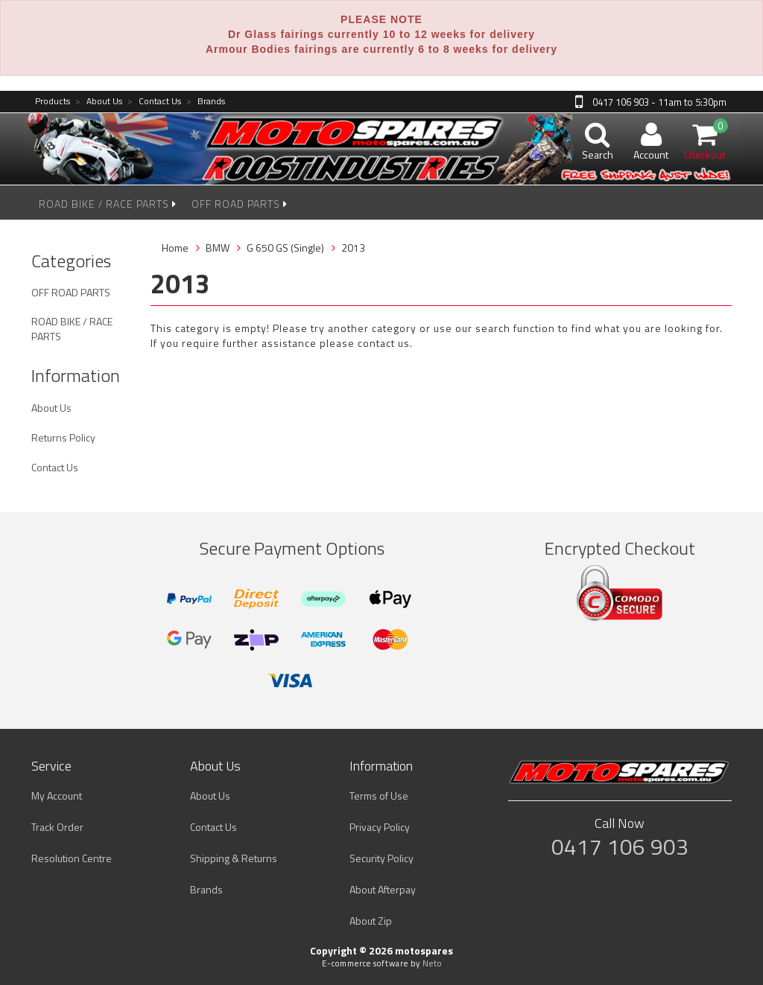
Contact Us (154, 101)
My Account (56, 795)
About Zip (370, 920)
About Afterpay (382, 889)
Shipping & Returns (233, 858)
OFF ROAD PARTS (239, 203)
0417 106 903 (619, 846)
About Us (98, 101)
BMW (217, 247)
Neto (432, 963)
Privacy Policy (379, 827)
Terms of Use (378, 795)
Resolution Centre (71, 858)
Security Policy (381, 858)
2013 (353, 247)
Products (52, 101)
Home (175, 247)
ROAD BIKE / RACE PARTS (108, 203)
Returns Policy (63, 437)
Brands (205, 101)
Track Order (57, 827)
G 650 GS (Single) (285, 247)
